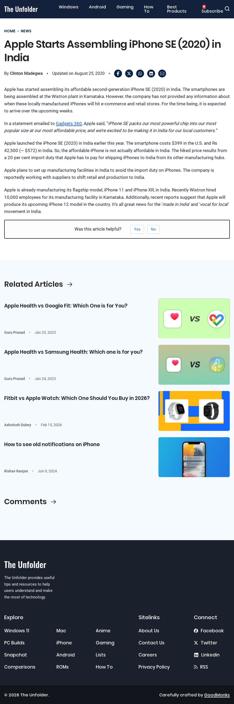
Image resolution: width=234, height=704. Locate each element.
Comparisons (19, 667)
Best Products (177, 9)
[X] (129, 73)
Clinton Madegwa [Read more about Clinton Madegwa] (26, 73)
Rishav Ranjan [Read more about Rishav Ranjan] (16, 471)
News (26, 31)
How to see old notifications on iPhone (52, 444)
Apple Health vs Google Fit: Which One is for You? (65, 305)
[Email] (162, 73)
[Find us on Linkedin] (207, 655)
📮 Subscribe (212, 9)
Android (97, 7)
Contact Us (151, 643)
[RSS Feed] (201, 667)
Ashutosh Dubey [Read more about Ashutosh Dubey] (17, 425)
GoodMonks (217, 695)
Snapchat (15, 655)
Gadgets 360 (69, 123)
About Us (149, 631)
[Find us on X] (205, 643)
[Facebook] (118, 73)
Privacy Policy (154, 667)
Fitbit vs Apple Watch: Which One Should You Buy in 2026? (77, 398)
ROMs (62, 667)
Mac (61, 631)
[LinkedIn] (151, 73)
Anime (103, 631)
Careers (148, 655)
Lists (101, 655)
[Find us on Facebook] (209, 631)
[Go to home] (21, 9)
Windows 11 (16, 631)
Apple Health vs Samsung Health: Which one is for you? (73, 352)
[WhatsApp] (140, 73)
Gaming (125, 7)
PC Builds (14, 643)
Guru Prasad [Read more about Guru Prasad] (14, 332)
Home (9, 31)
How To (148, 9)
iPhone (64, 643)
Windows (68, 7)
